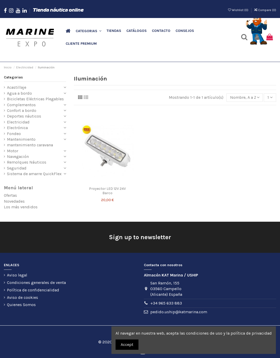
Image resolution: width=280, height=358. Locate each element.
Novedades (14, 201)
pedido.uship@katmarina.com (178, 311)
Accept (127, 344)
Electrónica (17, 127)
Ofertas (10, 195)
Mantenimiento (21, 139)
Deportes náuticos (24, 116)
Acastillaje (16, 87)
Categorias (13, 77)
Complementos (21, 104)
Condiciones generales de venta (36, 282)
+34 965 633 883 (166, 303)
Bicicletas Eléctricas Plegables (35, 98)
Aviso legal (17, 275)
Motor (12, 150)
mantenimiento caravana (30, 144)
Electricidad (18, 122)
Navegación (18, 156)
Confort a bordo (21, 110)
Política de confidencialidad (33, 290)
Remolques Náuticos (26, 162)
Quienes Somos (21, 304)
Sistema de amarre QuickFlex (34, 173)
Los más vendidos (21, 206)
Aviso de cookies (22, 297)
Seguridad (17, 168)
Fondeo (14, 133)
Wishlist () (238, 10)
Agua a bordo (19, 93)
